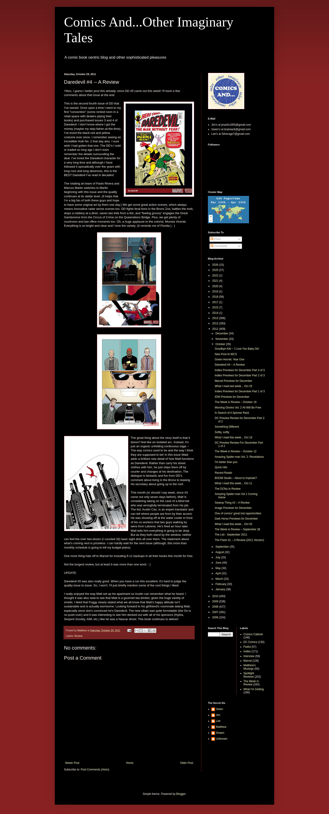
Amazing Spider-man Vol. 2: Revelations (239, 456)
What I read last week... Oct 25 (233, 386)
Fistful (247, 646)
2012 (215, 323)
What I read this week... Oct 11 (233, 483)
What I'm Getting (254, 689)
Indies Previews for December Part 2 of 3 (240, 375)
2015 (215, 307)
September (222, 546)
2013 (215, 318)
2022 (215, 275)
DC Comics (250, 642)
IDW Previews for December (232, 396)
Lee (218, 721)
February (221, 584)
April (218, 573)
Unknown (221, 738)
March (219, 578)
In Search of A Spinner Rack (232, 412)
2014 (215, 313)
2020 (215, 286)
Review (78, 636)
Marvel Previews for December (233, 380)
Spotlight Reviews (249, 675)
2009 (215, 601)
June (218, 562)
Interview (249, 656)
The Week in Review (251, 683)
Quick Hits (221, 467)
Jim (218, 715)
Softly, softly (222, 432)
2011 (215, 328)
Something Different (227, 426)
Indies (247, 651)
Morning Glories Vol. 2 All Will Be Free (238, 407)
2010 (215, 596)
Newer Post (72, 763)
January (220, 589)
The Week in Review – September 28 (237, 529)
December (222, 333)
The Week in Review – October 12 (236, 451)
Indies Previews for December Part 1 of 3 (240, 391)
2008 (215, 606)
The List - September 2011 (231, 534)
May (218, 568)
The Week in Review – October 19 (236, 402)
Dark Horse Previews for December (236, 518)
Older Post (186, 763)
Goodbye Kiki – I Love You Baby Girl (237, 348)
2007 (215, 612)
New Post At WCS (226, 354)
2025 (215, 270)
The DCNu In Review (228, 488)
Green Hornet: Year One (229, 359)
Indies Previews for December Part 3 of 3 (240, 370)
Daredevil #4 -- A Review (230, 364)
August (220, 552)
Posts (215, 239)
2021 (215, 280)
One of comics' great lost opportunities (238, 513)
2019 (215, 291)
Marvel (248, 660)
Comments (218, 246)
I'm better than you (226, 462)
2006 (215, 617)
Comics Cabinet (253, 634)
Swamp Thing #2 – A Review (232, 502)
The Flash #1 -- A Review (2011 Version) (239, 540)
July (218, 557)
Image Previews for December (233, 508)
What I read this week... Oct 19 (233, 437)
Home (129, 763)
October (220, 344)
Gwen (219, 709)
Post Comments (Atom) (95, 769)
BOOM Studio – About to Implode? (236, 478)
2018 (215, 296)
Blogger (181, 794)
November (222, 339)
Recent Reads (223, 472)
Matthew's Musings (250, 667)
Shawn (220, 732)
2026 (215, 264)
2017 (215, 302)
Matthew (221, 726)
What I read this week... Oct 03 (233, 524)
